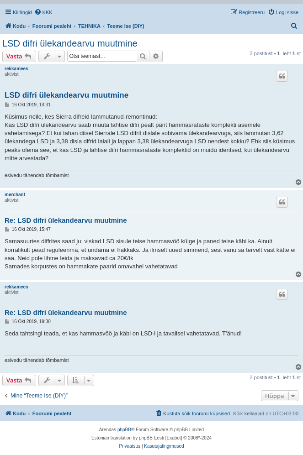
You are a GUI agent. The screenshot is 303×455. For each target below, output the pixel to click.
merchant (15, 194)
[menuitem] (43, 12)
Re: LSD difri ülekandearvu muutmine (66, 220)
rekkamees (16, 68)
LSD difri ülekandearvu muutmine (70, 43)
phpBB (124, 429)
